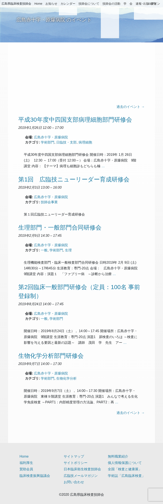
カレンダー (67, 3)
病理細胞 (85, 142)
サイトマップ (74, 456)
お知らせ (51, 3)
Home (38, 3)
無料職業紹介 (118, 456)
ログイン (154, 3)
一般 (44, 250)
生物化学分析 (66, 378)
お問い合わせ (74, 482)
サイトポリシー (75, 463)
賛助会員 (26, 469)
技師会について (89, 3)
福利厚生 (26, 463)
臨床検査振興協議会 (35, 476)
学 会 (128, 3)
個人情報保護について (125, 463)
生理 (68, 250)
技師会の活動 (111, 3)
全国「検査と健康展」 (125, 469)
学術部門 (47, 142)
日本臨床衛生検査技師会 (82, 469)
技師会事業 (49, 202)
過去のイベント (131, 107)
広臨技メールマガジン (81, 476)
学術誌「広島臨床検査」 (126, 476)
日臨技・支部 (66, 142)
